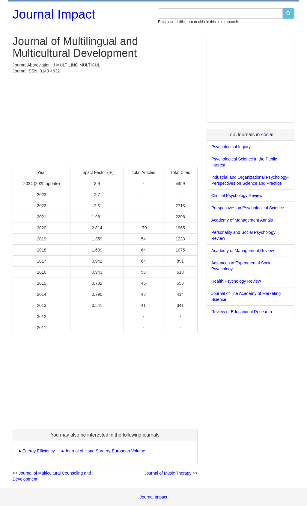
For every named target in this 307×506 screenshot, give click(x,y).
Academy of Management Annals (242, 220)
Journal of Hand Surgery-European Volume (105, 451)
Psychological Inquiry (231, 146)
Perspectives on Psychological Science (247, 207)
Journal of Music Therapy (167, 473)
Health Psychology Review (236, 281)
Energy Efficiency (38, 451)
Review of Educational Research (241, 311)
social (267, 134)
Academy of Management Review (242, 250)
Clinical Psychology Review (236, 195)
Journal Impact (54, 14)
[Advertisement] (105, 119)
